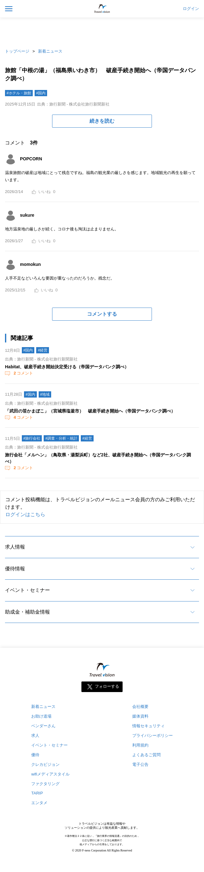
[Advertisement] (102, 31)
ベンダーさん (43, 726)
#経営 (42, 350)
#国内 (41, 93)
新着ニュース (50, 51)
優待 (35, 754)
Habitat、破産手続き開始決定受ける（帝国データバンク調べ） (67, 366)
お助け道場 (41, 716)
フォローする (107, 686)
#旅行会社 (32, 438)
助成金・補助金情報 (27, 612)
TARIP (37, 793)
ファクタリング (45, 783)
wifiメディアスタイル (50, 774)
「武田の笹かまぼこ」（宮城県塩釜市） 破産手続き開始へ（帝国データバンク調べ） (90, 410)
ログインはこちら (25, 514)
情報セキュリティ (148, 726)
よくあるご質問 (146, 754)
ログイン (191, 9)
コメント (22, 373)
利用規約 (140, 745)
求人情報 (15, 546)
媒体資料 (140, 716)
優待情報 (15, 568)
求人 (35, 735)
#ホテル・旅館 (19, 93)
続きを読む (102, 121)
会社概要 (140, 706)
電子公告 (140, 764)
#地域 (45, 394)
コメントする (102, 314)
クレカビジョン (45, 764)
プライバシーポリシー (152, 735)
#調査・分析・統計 (61, 438)
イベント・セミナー (27, 590)
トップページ (17, 51)
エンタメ (39, 802)
